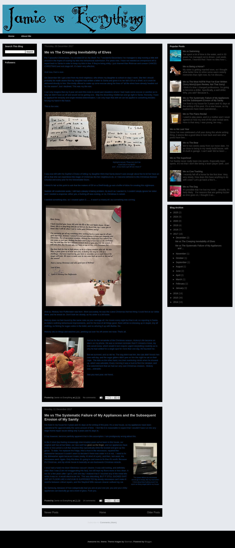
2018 (176, 229)
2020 (176, 221)
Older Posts (153, 512)
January (180, 288)
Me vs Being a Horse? (194, 66)
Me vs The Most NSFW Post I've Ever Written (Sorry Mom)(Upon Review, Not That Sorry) (205, 83)
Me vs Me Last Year (179, 129)
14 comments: (89, 500)
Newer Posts (51, 512)
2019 (176, 225)
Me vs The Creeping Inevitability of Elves (77, 52)
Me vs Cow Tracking (193, 171)
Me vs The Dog (190, 186)
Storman (128, 541)
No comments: (90, 397)
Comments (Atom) (108, 522)
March (179, 279)
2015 (176, 297)
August (179, 266)
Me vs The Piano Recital (195, 114)
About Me (26, 36)
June (178, 271)
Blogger (148, 541)
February (180, 283)
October (180, 258)
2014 (176, 302)
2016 (176, 293)
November (181, 253)
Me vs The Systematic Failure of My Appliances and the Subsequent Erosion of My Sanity (206, 99)
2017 (176, 234)
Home (11, 36)
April (178, 275)
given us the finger (95, 445)
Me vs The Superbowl (180, 158)
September (181, 262)
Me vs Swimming (191, 51)
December (181, 237)
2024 (176, 216)
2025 (176, 212)
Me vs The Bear (190, 142)
